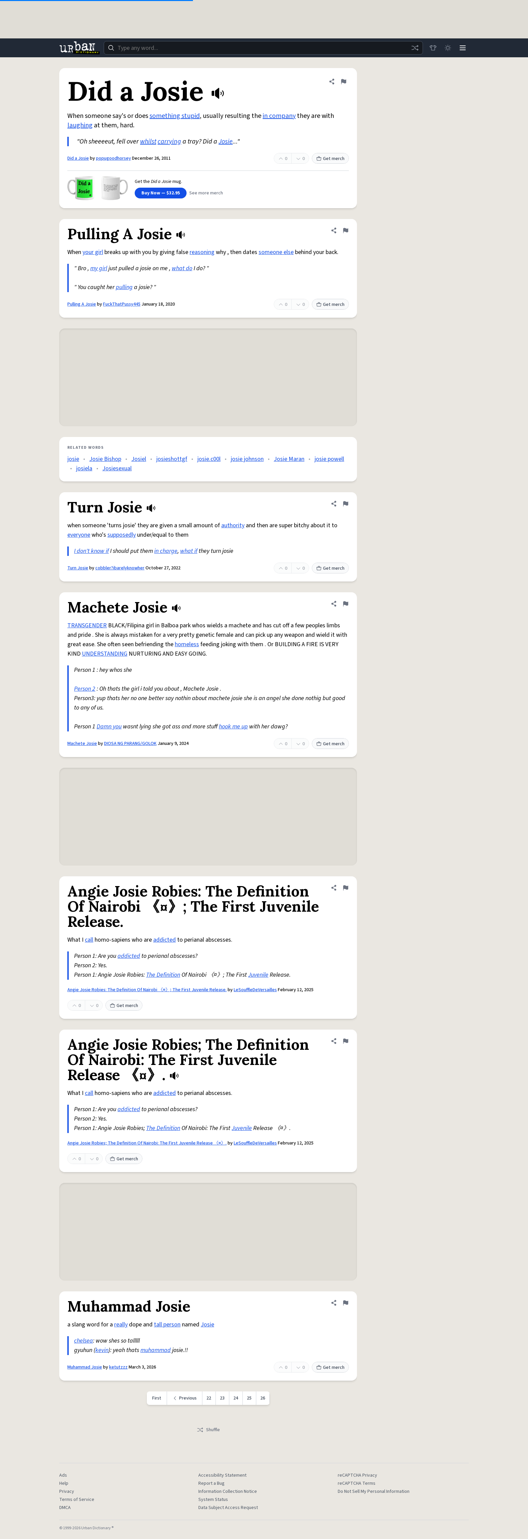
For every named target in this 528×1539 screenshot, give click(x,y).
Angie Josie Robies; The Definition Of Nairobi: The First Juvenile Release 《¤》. (147, 1143)
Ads (63, 1475)
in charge (165, 551)
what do (182, 268)
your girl (92, 252)
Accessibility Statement (222, 1475)
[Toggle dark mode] (448, 48)
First (156, 1398)
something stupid (175, 116)
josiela (84, 468)
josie (73, 459)
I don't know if (91, 551)
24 (235, 1398)
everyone (78, 535)
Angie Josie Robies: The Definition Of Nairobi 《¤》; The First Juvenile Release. (147, 989)
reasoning (202, 252)
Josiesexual (117, 468)
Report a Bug (211, 1483)
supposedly (121, 535)
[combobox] (263, 48)
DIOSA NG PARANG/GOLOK (130, 743)
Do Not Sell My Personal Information (373, 1491)
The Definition (163, 975)
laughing (80, 125)
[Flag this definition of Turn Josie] (345, 503)
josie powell (329, 459)
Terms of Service (76, 1499)
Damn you (109, 726)
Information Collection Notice (227, 1491)
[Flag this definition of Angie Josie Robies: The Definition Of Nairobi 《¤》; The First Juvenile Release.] (345, 887)
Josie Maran (289, 459)
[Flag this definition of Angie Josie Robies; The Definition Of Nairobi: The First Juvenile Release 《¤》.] (345, 1041)
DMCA (65, 1507)
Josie (226, 141)
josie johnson (247, 459)
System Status (213, 1499)
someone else (276, 252)
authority (232, 525)
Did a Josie (78, 158)
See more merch (206, 193)
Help (63, 1483)
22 (208, 1398)
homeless (187, 644)
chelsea (83, 1341)
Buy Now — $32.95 (160, 193)
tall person (167, 1324)
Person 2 (84, 689)
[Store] (433, 48)
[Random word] (415, 48)
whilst (148, 141)
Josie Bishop (105, 459)
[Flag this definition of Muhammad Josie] (345, 1302)
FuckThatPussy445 (121, 304)
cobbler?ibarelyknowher (119, 568)
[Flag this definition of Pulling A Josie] (345, 230)
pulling (124, 287)
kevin (101, 1350)
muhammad (155, 1350)
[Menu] (463, 48)
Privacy (66, 1491)
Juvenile (258, 975)
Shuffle (208, 1429)
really (121, 1324)
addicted (164, 940)
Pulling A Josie (81, 304)
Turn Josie (77, 568)
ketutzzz (118, 1367)
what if (188, 551)
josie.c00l (209, 459)
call (89, 940)
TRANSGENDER (87, 625)
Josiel (138, 459)
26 (262, 1398)
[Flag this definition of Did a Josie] (343, 81)
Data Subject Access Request (228, 1507)
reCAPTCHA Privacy (357, 1475)
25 (249, 1398)
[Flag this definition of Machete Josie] (345, 603)
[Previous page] (184, 1398)
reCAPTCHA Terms (356, 1483)
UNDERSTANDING (104, 654)
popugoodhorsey (113, 158)
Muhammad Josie (84, 1367)
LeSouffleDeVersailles (255, 989)
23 (222, 1398)
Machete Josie (82, 743)
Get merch (330, 158)
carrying (169, 141)
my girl (98, 268)
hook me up (233, 726)
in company (279, 116)
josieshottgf (171, 459)
